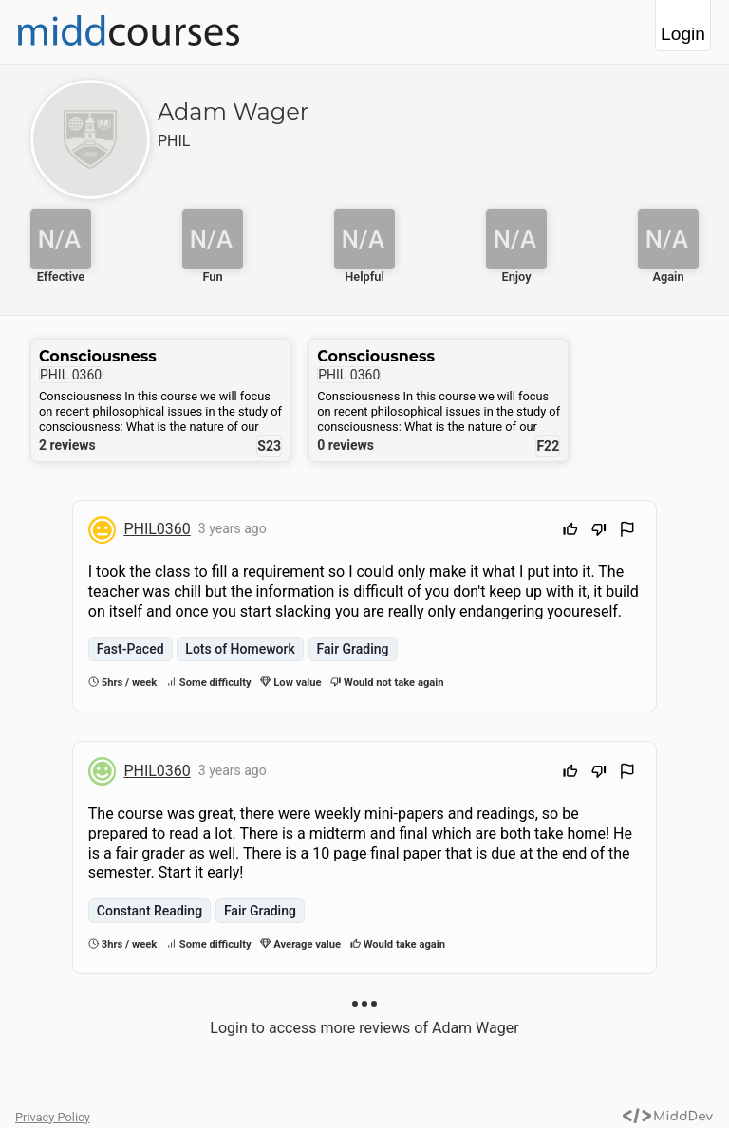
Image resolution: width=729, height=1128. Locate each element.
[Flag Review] (627, 532)
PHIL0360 (156, 529)
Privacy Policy (52, 1117)
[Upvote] (570, 532)
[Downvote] (599, 532)
